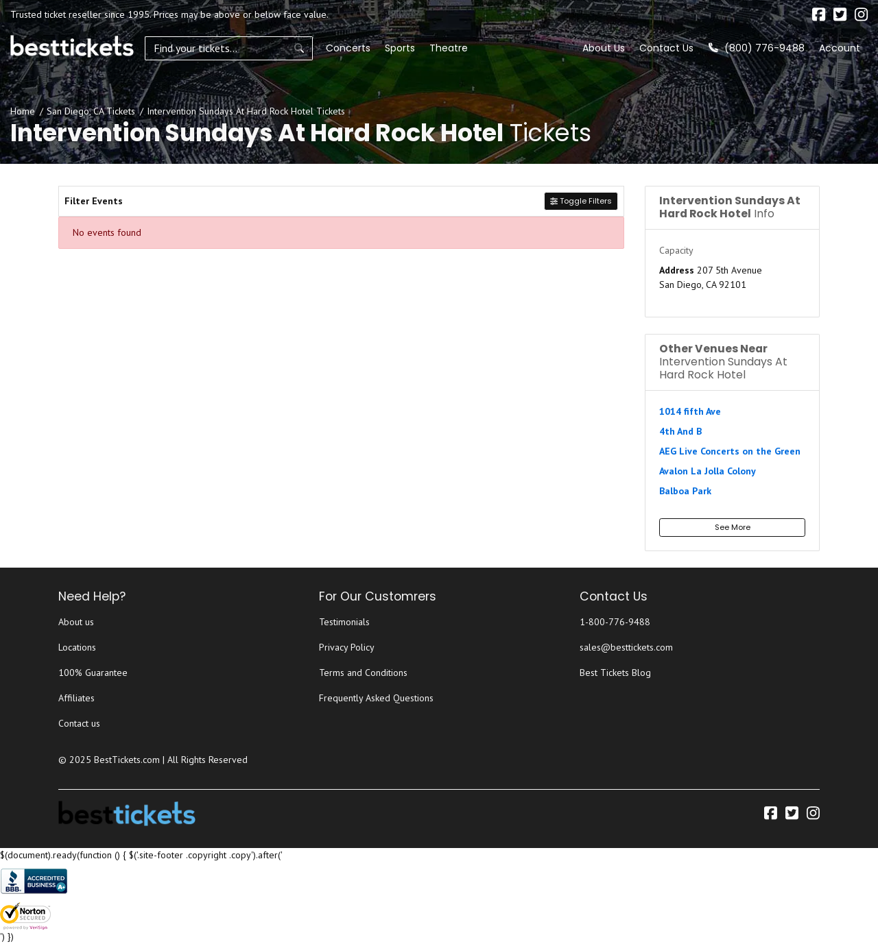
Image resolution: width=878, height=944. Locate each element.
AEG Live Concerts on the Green (729, 451)
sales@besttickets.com (626, 647)
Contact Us (666, 48)
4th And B (680, 431)
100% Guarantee (93, 672)
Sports (369, 48)
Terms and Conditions (363, 672)
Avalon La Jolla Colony (707, 471)
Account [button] (839, 48)
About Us (603, 48)
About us (76, 622)
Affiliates (76, 698)
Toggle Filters (581, 200)
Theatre (418, 48)
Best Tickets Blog (615, 672)
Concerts (317, 48)
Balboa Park (685, 491)
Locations (77, 647)
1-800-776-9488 (615, 622)
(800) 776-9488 (757, 48)
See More (732, 527)
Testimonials (344, 622)
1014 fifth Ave (690, 411)
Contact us (79, 723)
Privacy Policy (347, 647)
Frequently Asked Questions (376, 698)
